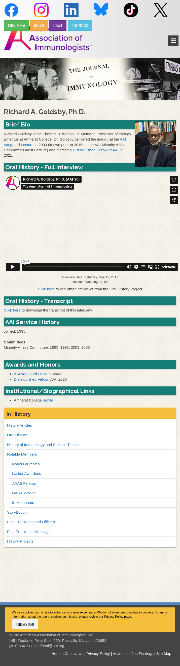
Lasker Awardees (26, 473)
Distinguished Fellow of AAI (96, 150)
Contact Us (74, 653)
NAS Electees (23, 493)
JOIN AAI (39, 25)
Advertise (121, 653)
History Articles (19, 425)
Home (56, 653)
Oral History (17, 435)
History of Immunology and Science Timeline (44, 444)
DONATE (57, 25)
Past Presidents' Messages (29, 531)
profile (48, 400)
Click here (46, 289)
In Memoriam (23, 502)
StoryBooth (16, 512)
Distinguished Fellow (31, 379)
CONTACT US (80, 25)
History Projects (20, 541)
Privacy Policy (113, 616)
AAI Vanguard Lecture (32, 374)
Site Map (163, 653)
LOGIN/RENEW (16, 25)
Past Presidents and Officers (31, 522)
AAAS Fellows (24, 483)
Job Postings (142, 653)
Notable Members (22, 454)
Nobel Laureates (26, 464)
